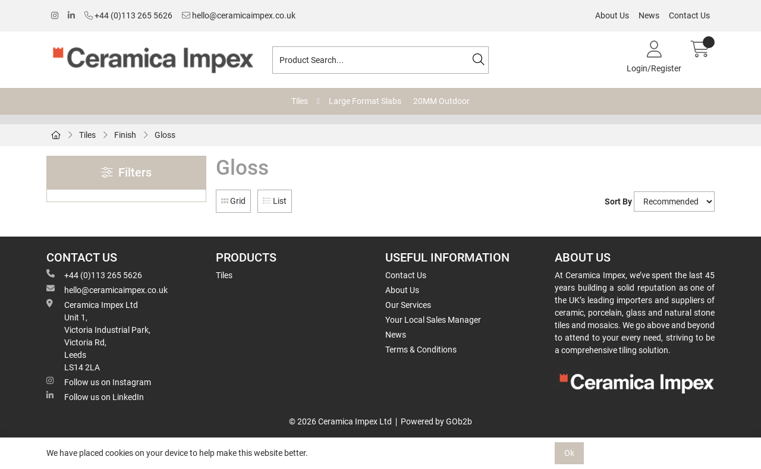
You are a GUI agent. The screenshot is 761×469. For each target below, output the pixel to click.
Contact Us (689, 15)
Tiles (299, 101)
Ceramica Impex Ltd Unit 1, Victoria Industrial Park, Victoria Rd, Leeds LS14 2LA (98, 335)
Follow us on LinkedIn (95, 396)
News (649, 15)
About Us (612, 15)
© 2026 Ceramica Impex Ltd (340, 421)
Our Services (408, 305)
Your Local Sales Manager (433, 320)
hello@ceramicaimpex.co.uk (238, 15)
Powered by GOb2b (436, 421)
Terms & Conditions (421, 349)
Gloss (165, 135)
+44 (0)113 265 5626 (128, 15)
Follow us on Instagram (98, 381)
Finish (125, 135)
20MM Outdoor (441, 101)
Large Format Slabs (365, 101)
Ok (569, 453)
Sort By (618, 201)
